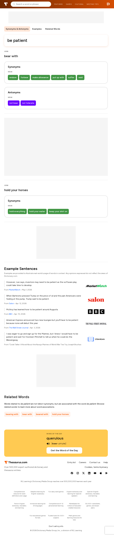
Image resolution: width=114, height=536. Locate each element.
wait (80, 77)
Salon (11, 303)
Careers (82, 462)
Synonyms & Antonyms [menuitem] (17, 29)
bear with (27, 414)
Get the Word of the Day (64, 450)
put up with (58, 77)
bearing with (12, 414)
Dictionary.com (108, 4)
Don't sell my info (56, 526)
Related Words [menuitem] (52, 29)
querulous (55, 438)
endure (13, 77)
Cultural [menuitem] (79, 4)
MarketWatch (14, 290)
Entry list (71, 462)
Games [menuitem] (69, 4)
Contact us (94, 462)
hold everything (17, 211)
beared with (42, 414)
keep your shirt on (58, 211)
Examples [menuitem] (37, 29)
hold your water (37, 211)
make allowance (40, 77)
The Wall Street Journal (18, 328)
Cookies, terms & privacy (96, 467)
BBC (10, 314)
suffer (71, 77)
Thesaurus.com (6, 4)
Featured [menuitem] (58, 4)
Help (105, 462)
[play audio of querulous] (48, 443)
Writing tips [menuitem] (93, 4)
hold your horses (60, 414)
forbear (24, 77)
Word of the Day (54, 434)
